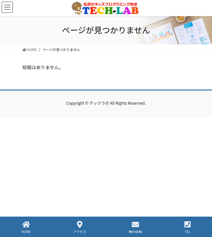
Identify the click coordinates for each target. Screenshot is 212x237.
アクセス (79, 227)
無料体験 (135, 227)
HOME (26, 227)
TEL (187, 227)
